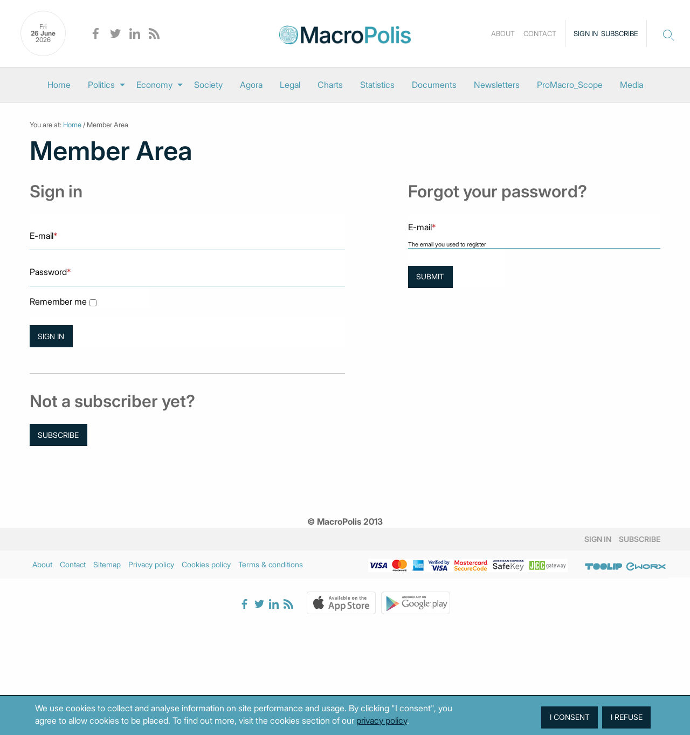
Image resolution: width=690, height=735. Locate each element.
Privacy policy (151, 564)
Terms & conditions (270, 564)
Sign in (586, 33)
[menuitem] (59, 84)
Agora (251, 84)
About (503, 33)
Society (208, 84)
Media (631, 84)
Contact (539, 33)
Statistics (377, 84)
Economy (154, 84)
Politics (101, 84)
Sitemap (107, 564)
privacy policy (381, 720)
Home (59, 84)
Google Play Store (415, 603)
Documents (434, 84)
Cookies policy (206, 564)
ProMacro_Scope (570, 84)
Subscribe (619, 33)
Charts (330, 84)
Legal (290, 84)
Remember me (58, 302)
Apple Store (341, 603)
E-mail (44, 235)
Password (50, 271)
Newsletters (497, 84)
